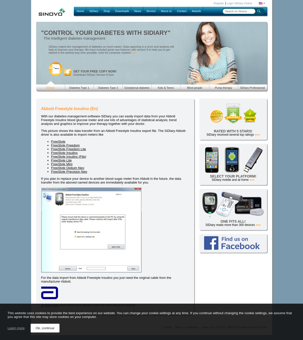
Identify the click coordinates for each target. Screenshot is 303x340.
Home (80, 11)
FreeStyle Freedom (65, 145)
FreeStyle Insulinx (64, 153)
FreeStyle (58, 141)
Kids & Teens (166, 87)
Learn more (16, 328)
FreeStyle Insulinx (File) (68, 156)
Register (219, 3)
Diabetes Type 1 (79, 87)
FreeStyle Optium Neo (67, 168)
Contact (182, 11)
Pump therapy (223, 87)
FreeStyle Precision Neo (69, 172)
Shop (106, 11)
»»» (134, 52)
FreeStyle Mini (62, 164)
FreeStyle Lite (61, 160)
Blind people (194, 87)
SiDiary (93, 11)
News (137, 11)
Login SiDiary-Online (239, 3)
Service (151, 11)
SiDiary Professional (252, 87)
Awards (196, 11)
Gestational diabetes (136, 87)
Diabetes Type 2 (108, 87)
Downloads (122, 11)
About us (166, 11)
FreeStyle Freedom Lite (68, 149)
